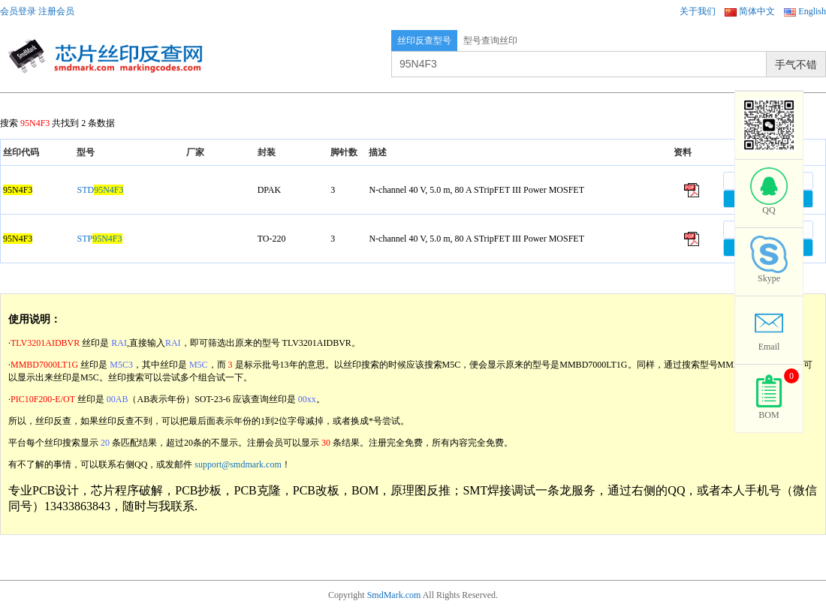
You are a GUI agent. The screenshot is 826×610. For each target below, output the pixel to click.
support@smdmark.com (237, 464)
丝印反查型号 (424, 40)
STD (100, 190)
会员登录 (18, 11)
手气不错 (796, 65)
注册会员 (56, 11)
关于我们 (698, 11)
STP (99, 238)
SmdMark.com (394, 595)
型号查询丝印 (490, 40)
